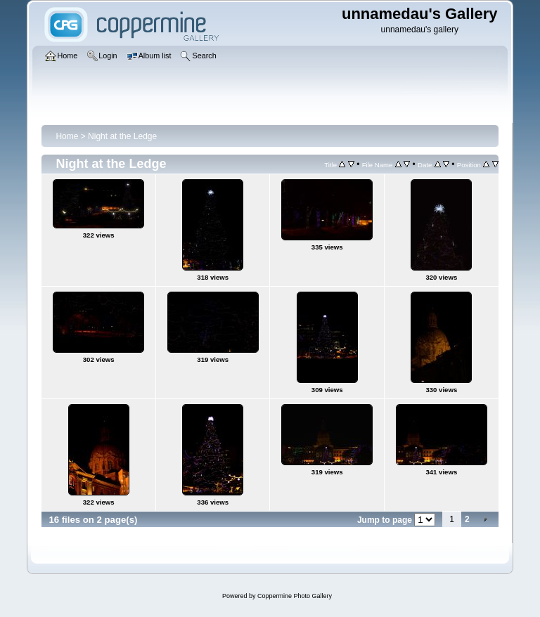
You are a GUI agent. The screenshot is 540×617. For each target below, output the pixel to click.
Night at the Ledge (122, 136)
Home (67, 136)
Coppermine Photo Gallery (294, 595)
